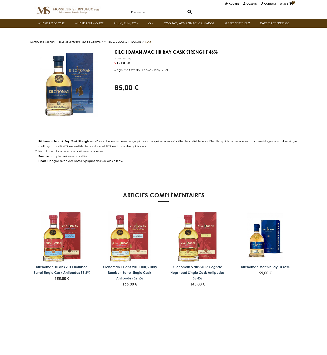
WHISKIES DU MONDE (89, 23)
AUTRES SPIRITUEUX (237, 23)
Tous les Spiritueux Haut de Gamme (80, 41)
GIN (150, 23)
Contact (270, 3)
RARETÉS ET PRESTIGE (274, 23)
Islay (148, 41)
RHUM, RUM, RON (126, 23)
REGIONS (136, 41)
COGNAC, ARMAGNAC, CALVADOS (189, 23)
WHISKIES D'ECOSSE (51, 23)
